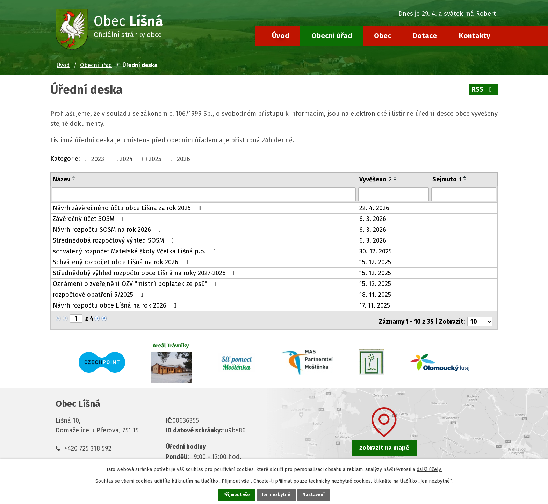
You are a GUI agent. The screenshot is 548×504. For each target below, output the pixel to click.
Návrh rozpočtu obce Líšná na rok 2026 (116, 305)
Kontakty (474, 35)
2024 (126, 159)
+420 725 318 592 (87, 445)
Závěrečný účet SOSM (90, 218)
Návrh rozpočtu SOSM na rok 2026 (108, 229)
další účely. (429, 468)
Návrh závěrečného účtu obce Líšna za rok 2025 (128, 207)
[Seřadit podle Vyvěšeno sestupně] (395, 179)
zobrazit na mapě (384, 444)
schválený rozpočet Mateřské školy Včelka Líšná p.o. (136, 250)
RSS (482, 89)
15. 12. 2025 (375, 261)
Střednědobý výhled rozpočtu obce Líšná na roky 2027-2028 (146, 272)
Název (61, 179)
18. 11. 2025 (375, 294)
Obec (382, 35)
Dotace (425, 35)
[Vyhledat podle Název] (204, 194)
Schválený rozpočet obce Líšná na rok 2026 (122, 261)
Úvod (280, 35)
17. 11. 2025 (374, 305)
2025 (155, 159)
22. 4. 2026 (374, 207)
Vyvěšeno (375, 179)
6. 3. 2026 (372, 218)
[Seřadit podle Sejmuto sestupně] (465, 179)
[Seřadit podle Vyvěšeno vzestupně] (395, 176)
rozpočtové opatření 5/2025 (99, 294)
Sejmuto (446, 179)
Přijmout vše (235, 494)
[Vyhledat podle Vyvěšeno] (393, 194)
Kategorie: (65, 159)
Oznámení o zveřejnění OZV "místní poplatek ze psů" (136, 283)
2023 (97, 159)
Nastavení (315, 494)
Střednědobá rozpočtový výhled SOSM (115, 240)
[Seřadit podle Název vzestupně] (74, 176)
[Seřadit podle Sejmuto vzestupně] (465, 176)
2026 (183, 159)
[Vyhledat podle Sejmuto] (463, 194)
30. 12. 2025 (375, 250)
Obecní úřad (331, 35)
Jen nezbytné (277, 494)
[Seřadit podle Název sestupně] (74, 179)
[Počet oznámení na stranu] (479, 318)
